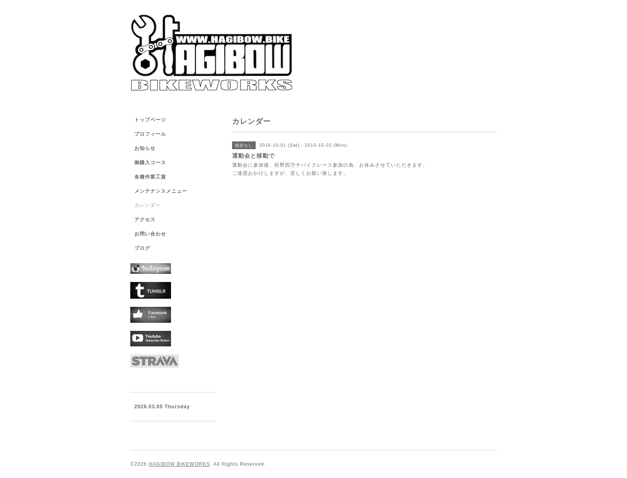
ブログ (142, 248)
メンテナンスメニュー (160, 191)
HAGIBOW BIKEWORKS (179, 464)
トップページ (150, 120)
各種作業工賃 (150, 177)
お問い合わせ (150, 234)
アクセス (145, 219)
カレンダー (147, 205)
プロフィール (150, 134)
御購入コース (150, 162)
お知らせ (145, 148)
